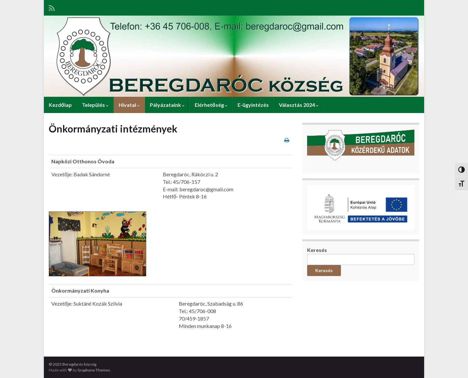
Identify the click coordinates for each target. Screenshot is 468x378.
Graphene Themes (93, 370)
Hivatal (129, 105)
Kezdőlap (60, 105)
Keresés (317, 250)
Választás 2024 (298, 105)
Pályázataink (167, 105)
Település (95, 105)
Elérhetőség (211, 105)
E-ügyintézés (253, 105)
